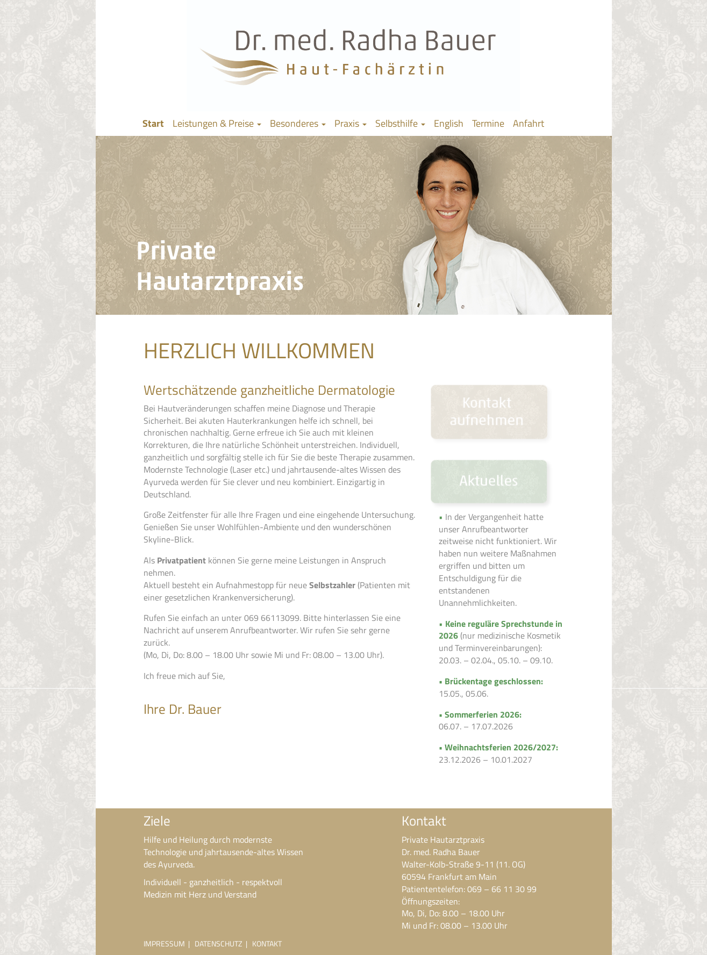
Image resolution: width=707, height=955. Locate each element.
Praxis (350, 123)
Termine (488, 123)
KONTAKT (267, 943)
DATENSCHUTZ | (223, 943)
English (448, 123)
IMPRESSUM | (169, 943)
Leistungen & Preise (217, 123)
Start (153, 123)
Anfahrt (528, 123)
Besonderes (298, 123)
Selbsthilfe (400, 123)
